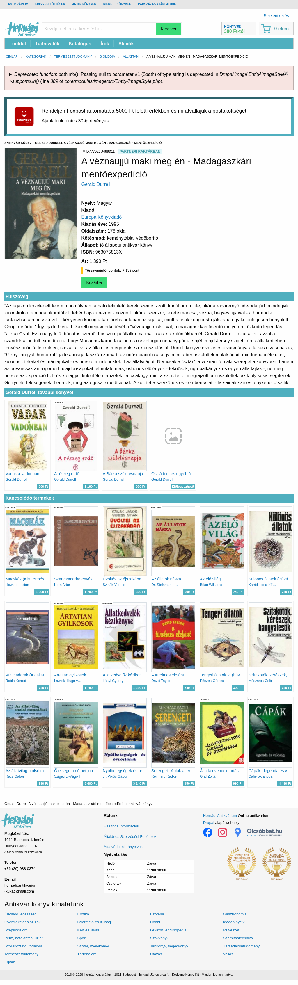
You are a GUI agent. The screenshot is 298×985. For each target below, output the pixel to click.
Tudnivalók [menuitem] (47, 43)
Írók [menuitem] (105, 43)
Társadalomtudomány (241, 946)
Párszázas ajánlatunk (157, 4)
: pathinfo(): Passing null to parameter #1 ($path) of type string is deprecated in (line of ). (147, 78)
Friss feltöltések (50, 4)
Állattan (131, 56)
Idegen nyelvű (235, 922)
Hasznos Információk (121, 826)
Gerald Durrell (96, 184)
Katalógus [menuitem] (80, 43)
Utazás (156, 954)
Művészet (231, 930)
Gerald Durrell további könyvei (39, 392)
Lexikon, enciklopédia (168, 930)
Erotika (83, 914)
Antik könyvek (84, 4)
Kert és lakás (88, 930)
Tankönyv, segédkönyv (169, 946)
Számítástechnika (238, 938)
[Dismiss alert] (286, 73)
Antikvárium (18, 4)
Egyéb (9, 962)
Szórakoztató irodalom (23, 946)
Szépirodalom (16, 930)
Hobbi (155, 922)
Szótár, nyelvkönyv (93, 946)
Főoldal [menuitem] (17, 43)
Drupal (208, 822)
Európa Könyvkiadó (101, 217)
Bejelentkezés (276, 15)
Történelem (87, 954)
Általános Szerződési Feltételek (130, 836)
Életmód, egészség (20, 914)
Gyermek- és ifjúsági (94, 922)
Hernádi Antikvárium (220, 815)
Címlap (12, 56)
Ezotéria (157, 914)
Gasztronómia (235, 914)
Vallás (228, 954)
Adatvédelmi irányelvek (123, 847)
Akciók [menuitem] (126, 43)
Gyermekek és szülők (22, 922)
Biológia (107, 56)
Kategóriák (36, 56)
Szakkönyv (159, 938)
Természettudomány (73, 56)
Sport (81, 938)
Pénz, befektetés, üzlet (23, 938)
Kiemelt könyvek (117, 4)
